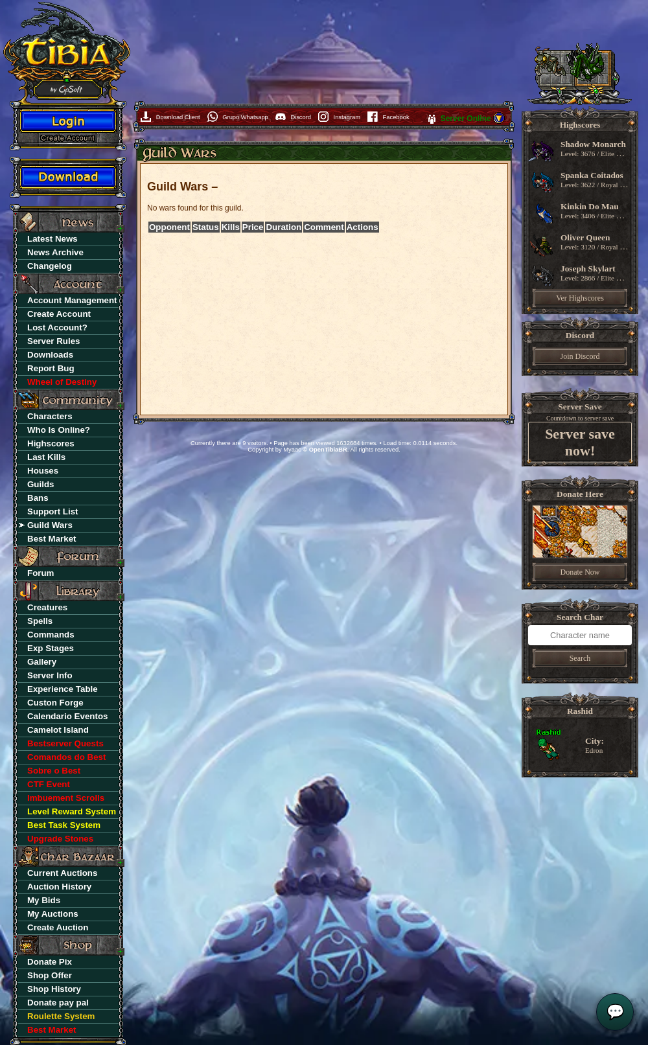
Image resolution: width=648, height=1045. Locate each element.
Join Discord (580, 356)
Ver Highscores (580, 298)
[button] (499, 122)
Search (580, 658)
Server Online (467, 118)
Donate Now (580, 572)
